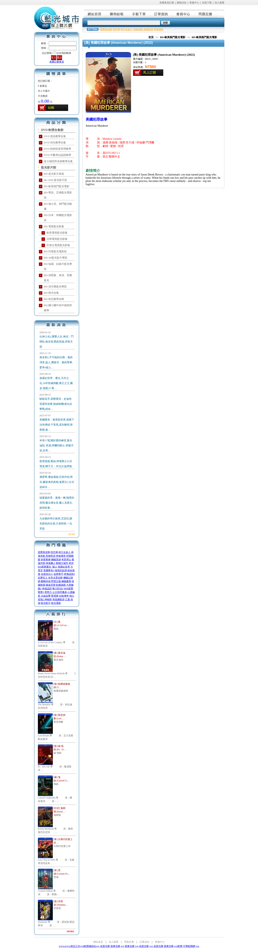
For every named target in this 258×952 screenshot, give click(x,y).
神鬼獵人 (50, 563)
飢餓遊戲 (61, 585)
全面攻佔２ (47, 574)
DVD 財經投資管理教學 (57, 148)
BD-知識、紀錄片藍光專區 (58, 266)
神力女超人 (64, 552)
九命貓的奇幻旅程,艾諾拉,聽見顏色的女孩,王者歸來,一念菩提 (56, 523)
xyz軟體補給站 (88, 946)
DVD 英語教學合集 (55, 136)
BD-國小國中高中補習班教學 (58, 308)
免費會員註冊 (166, 2)
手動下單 (139, 13)
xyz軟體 (178, 946)
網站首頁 (95, 13)
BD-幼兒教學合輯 (54, 299)
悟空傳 (54, 552)
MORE (71, 534)
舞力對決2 (57, 588)
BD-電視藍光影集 (54, 226)
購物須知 (181, 2)
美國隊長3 (48, 570)
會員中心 (184, 13)
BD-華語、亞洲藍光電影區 (58, 195)
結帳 (51, 107)
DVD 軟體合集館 (52, 130)
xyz (60, 946)
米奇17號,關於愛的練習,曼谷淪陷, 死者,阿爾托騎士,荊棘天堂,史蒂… (57, 445)
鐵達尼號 (50, 585)
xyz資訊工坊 (73, 946)
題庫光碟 (115, 946)
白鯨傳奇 (64, 595)
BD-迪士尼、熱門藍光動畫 (58, 206)
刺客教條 (46, 559)
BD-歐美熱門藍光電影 (56, 186)
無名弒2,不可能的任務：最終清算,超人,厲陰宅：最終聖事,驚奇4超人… (56, 362)
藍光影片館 (48, 167)
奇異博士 (66, 559)
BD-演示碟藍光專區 (55, 286)
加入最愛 (219, 2)
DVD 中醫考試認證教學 (57, 155)
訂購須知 (144, 942)
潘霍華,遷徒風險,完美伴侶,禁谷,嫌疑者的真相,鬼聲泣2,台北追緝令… (57, 482)
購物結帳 (117, 13)
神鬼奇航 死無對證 (143, 29)
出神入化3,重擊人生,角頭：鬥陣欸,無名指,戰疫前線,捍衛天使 (57, 341)
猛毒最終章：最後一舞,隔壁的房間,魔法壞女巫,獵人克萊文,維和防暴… (57, 502)
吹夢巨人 (43, 577)
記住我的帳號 (64, 53)
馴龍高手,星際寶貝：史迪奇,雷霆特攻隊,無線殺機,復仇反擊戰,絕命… (56, 403)
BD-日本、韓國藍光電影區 (58, 218)
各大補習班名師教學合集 (58, 161)
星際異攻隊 (44, 552)
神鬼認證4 (69, 574)
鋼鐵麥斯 (66, 581)
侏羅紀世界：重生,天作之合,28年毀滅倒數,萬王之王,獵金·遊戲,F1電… (56, 383)
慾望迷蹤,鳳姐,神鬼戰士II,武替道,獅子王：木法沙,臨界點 (56, 464)
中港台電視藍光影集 (58, 245)
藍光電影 (56, 603)
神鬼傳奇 (61, 555)
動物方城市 (62, 563)
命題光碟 (105, 946)
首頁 (151, 37)
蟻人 (54, 566)
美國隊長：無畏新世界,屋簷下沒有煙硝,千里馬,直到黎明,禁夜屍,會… (57, 424)
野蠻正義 (56, 581)
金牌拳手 (58, 574)
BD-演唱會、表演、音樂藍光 (58, 278)
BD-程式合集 (51, 292)
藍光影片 (46, 603)
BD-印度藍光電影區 (55, 251)
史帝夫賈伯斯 (55, 577)
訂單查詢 (162, 13)
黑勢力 (48, 592)
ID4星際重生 (45, 566)
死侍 (71, 563)
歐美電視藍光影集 (57, 232)
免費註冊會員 (56, 61)
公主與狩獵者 (59, 592)
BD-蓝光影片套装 (54, 173)
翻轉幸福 (46, 581)
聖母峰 (54, 595)
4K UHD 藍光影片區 (55, 180)
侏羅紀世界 (64, 566)
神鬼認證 (47, 588)
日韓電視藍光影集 (57, 238)
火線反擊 (46, 595)
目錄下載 (207, 2)
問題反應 (206, 13)
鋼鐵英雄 (56, 559)
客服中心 (194, 2)
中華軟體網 (189, 946)
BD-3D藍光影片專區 (55, 257)
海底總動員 (58, 599)
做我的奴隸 (61, 570)
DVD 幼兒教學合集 (55, 142)
